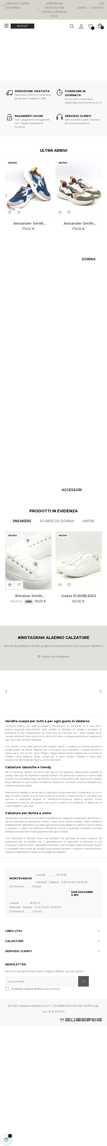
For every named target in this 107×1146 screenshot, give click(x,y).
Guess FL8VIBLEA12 (78, 596)
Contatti (97, 7)
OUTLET (22, 26)
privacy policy (50, 988)
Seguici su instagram (53, 656)
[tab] (22, 521)
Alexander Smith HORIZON (28, 223)
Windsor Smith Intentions (28, 596)
